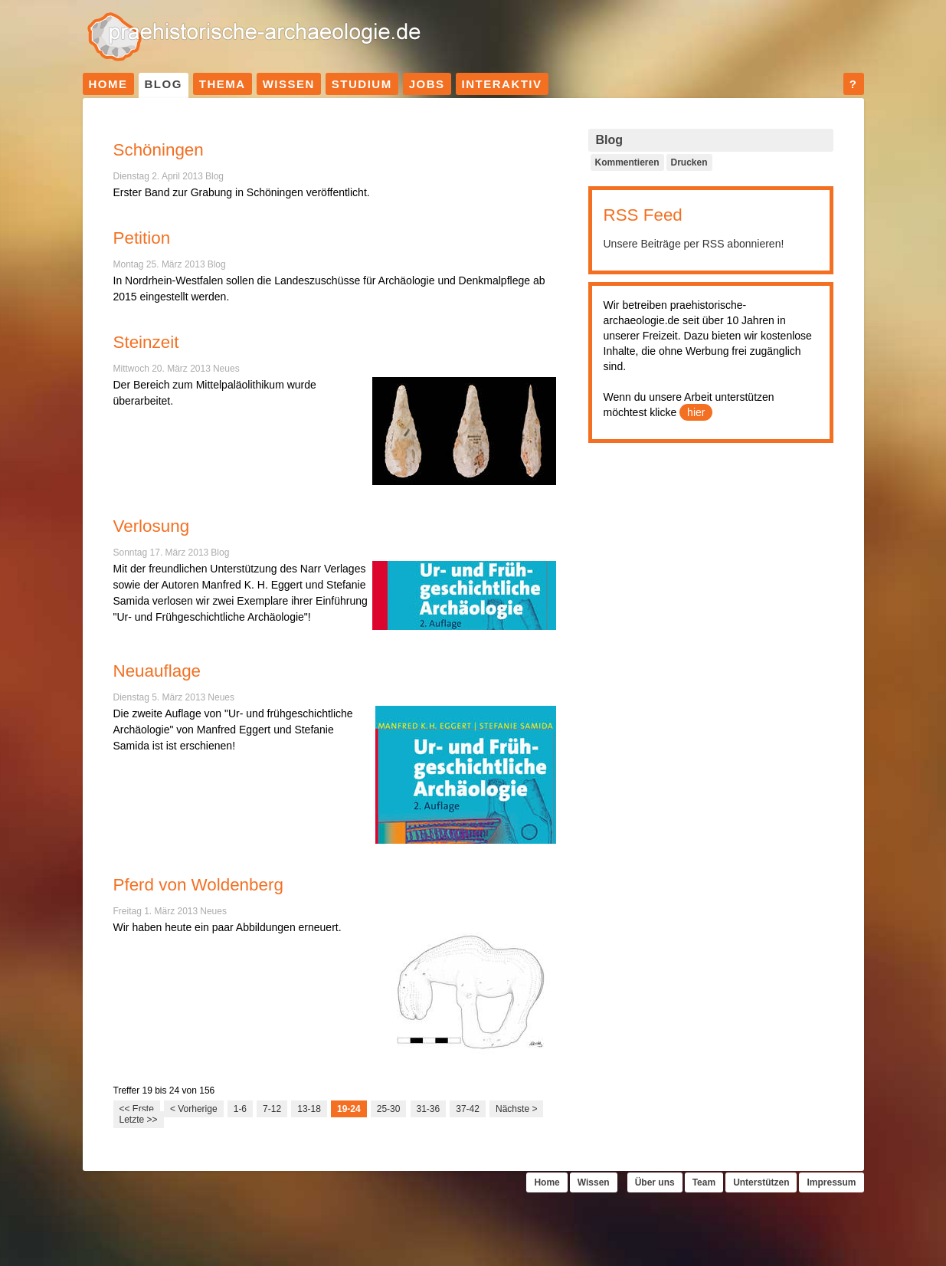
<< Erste (136, 1109)
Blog (163, 83)
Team (703, 1182)
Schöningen (158, 149)
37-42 (468, 1109)
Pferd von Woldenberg (198, 884)
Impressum (831, 1182)
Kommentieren (627, 162)
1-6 (240, 1109)
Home (108, 83)
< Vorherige (194, 1109)
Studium (362, 83)
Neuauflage (157, 671)
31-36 (428, 1109)
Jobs (427, 83)
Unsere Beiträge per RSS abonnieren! (694, 244)
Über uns (655, 1182)
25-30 (389, 1109)
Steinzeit (146, 342)
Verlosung (151, 526)
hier (696, 412)
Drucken (689, 162)
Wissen (289, 83)
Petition (142, 238)
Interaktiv (502, 83)
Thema (222, 83)
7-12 (272, 1109)
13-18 (309, 1109)
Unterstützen (761, 1182)
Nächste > (516, 1109)
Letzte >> (138, 1119)
